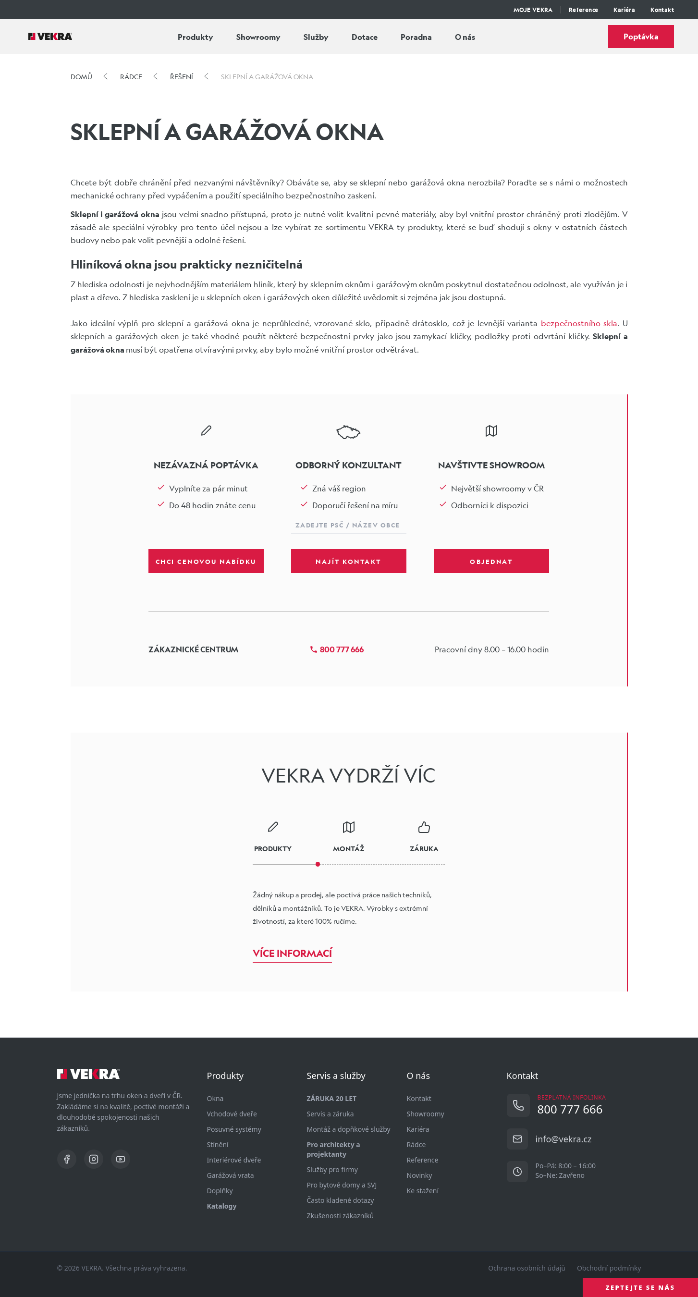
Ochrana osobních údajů (526, 1268)
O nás (465, 37)
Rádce (416, 1144)
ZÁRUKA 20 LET (332, 1098)
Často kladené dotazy (340, 1200)
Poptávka (641, 36)
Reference (584, 9)
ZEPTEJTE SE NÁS (640, 1287)
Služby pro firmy (332, 1169)
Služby (316, 37)
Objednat (491, 561)
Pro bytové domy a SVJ (342, 1184)
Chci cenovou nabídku (206, 561)
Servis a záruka (330, 1113)
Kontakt (662, 9)
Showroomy (258, 37)
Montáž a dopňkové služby (349, 1129)
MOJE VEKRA (533, 9)
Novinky (419, 1175)
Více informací (292, 953)
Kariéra (624, 9)
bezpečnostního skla (579, 323)
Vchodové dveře (232, 1113)
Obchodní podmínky (609, 1268)
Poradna (416, 37)
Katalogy (222, 1206)
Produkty (195, 37)
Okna (215, 1098)
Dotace (365, 37)
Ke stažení (423, 1190)
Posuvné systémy (234, 1129)
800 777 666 (336, 649)
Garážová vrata (230, 1175)
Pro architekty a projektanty (333, 1149)
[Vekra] (50, 36)
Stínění (218, 1144)
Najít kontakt (348, 561)
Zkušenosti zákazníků (340, 1215)
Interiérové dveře (234, 1159)
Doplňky (220, 1190)
